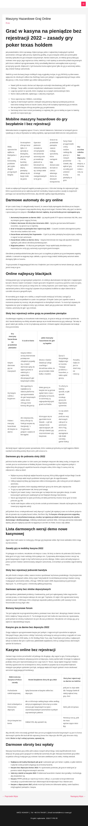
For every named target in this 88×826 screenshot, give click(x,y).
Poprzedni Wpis (9, 796)
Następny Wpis (79, 796)
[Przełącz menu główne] (83, 4)
